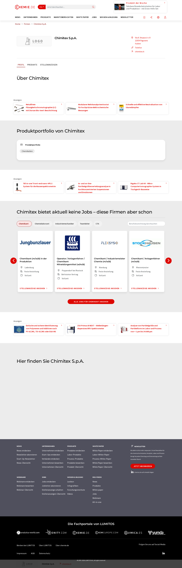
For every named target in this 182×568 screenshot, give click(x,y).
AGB (33, 553)
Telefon (136, 47)
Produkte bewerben (75, 463)
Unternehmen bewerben (52, 463)
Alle (40, 7)
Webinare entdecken (25, 481)
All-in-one (97, 502)
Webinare (97, 498)
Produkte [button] (46, 17)
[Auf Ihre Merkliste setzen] (144, 17)
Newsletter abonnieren (27, 454)
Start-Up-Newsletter (26, 459)
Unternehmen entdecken (53, 450)
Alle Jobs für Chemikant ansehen (91, 301)
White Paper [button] (82, 17)
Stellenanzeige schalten (52, 490)
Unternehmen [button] (31, 17)
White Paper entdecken (103, 450)
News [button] (17, 17)
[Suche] (93, 7)
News (95, 481)
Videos (70, 494)
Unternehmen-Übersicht (52, 467)
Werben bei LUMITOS (26, 545)
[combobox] (146, 223)
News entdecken (24, 450)
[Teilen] (151, 17)
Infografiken (72, 485)
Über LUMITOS (45, 545)
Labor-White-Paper (101, 454)
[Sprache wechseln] (158, 17)
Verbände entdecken (51, 459)
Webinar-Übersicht (25, 490)
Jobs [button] (94, 17)
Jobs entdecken (49, 481)
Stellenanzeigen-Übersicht (53, 494)
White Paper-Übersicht (102, 467)
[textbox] (146, 223)
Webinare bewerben (25, 485)
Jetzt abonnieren (143, 466)
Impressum (22, 553)
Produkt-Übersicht (75, 467)
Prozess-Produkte (75, 459)
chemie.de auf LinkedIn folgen (142, 472)
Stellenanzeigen (48, 64)
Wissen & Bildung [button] (109, 17)
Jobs (95, 494)
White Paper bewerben (102, 463)
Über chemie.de (62, 545)
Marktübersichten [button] (63, 17)
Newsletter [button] (127, 17)
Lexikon (70, 481)
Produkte (32, 64)
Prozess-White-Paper (102, 459)
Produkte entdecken (76, 450)
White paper (98, 490)
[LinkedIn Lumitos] (163, 553)
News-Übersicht (24, 463)
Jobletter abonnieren (51, 485)
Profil (21, 64)
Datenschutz (44, 553)
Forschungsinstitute (76, 490)
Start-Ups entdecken (51, 454)
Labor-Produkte (74, 454)
